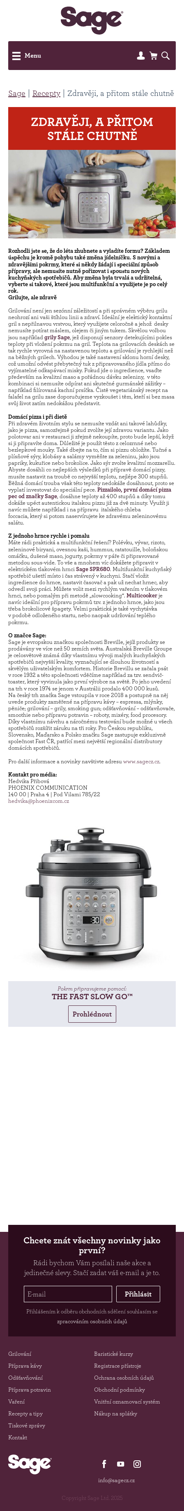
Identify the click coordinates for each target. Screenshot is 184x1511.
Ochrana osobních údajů (124, 1377)
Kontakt (17, 1437)
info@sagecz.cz (116, 1480)
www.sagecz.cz (141, 761)
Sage (16, 93)
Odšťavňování (25, 1377)
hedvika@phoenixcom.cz (38, 800)
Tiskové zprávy (26, 1425)
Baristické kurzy (113, 1353)
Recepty (46, 93)
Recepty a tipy (25, 1413)
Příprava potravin (29, 1389)
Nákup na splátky (115, 1413)
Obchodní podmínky (119, 1389)
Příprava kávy (25, 1365)
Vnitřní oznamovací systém (127, 1401)
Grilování (19, 1353)
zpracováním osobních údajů (92, 1321)
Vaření (16, 1401)
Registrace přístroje (117, 1365)
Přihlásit (138, 1294)
